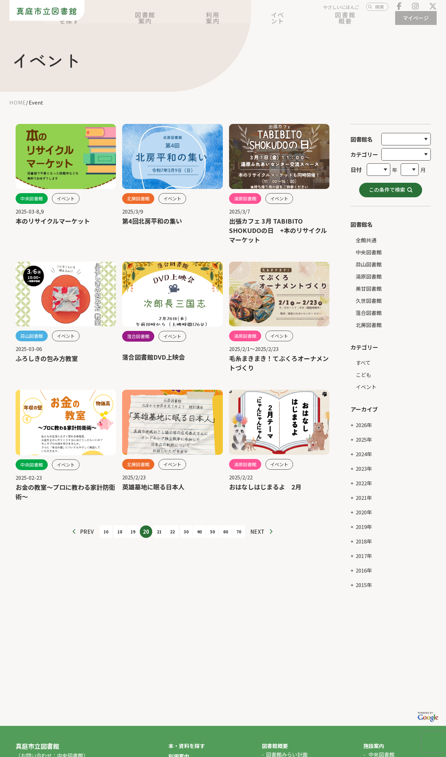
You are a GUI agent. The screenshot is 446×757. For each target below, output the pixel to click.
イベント (328, 22)
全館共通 (366, 233)
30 (186, 531)
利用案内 (290, 22)
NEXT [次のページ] (258, 531)
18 (120, 531)
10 (106, 531)
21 (159, 531)
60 (225, 531)
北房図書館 (369, 318)
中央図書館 (369, 245)
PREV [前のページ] (87, 531)
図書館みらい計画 (287, 742)
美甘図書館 (369, 281)
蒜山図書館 (369, 257)
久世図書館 (369, 293)
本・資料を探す (200, 22)
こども (363, 368)
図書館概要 (368, 22)
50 (212, 531)
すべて (363, 356)
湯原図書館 (369, 269)
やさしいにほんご (341, 11)
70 (239, 531)
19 (133, 531)
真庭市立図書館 (44, 14)
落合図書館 (369, 305)
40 (199, 531)
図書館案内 (249, 22)
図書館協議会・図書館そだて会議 (305, 753)
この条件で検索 (387, 182)
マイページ (417, 21)
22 (172, 531)
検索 (379, 10)
